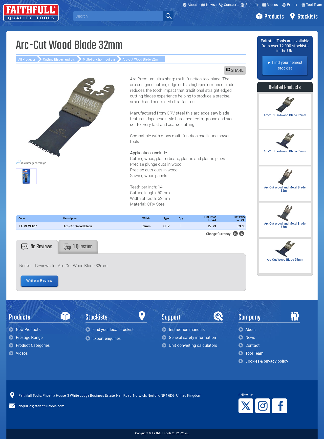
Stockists (303, 16)
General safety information (189, 337)
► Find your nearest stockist (284, 65)
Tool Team (311, 4)
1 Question (78, 246)
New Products (25, 329)
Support (249, 4)
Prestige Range (26, 337)
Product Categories (29, 345)
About (190, 4)
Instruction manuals (183, 329)
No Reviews (36, 246)
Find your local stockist (110, 329)
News (208, 4)
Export (289, 4)
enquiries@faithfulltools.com (41, 406)
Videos (270, 4)
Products (270, 16)
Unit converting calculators (189, 345)
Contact (227, 4)
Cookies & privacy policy (263, 361)
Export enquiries (103, 338)
